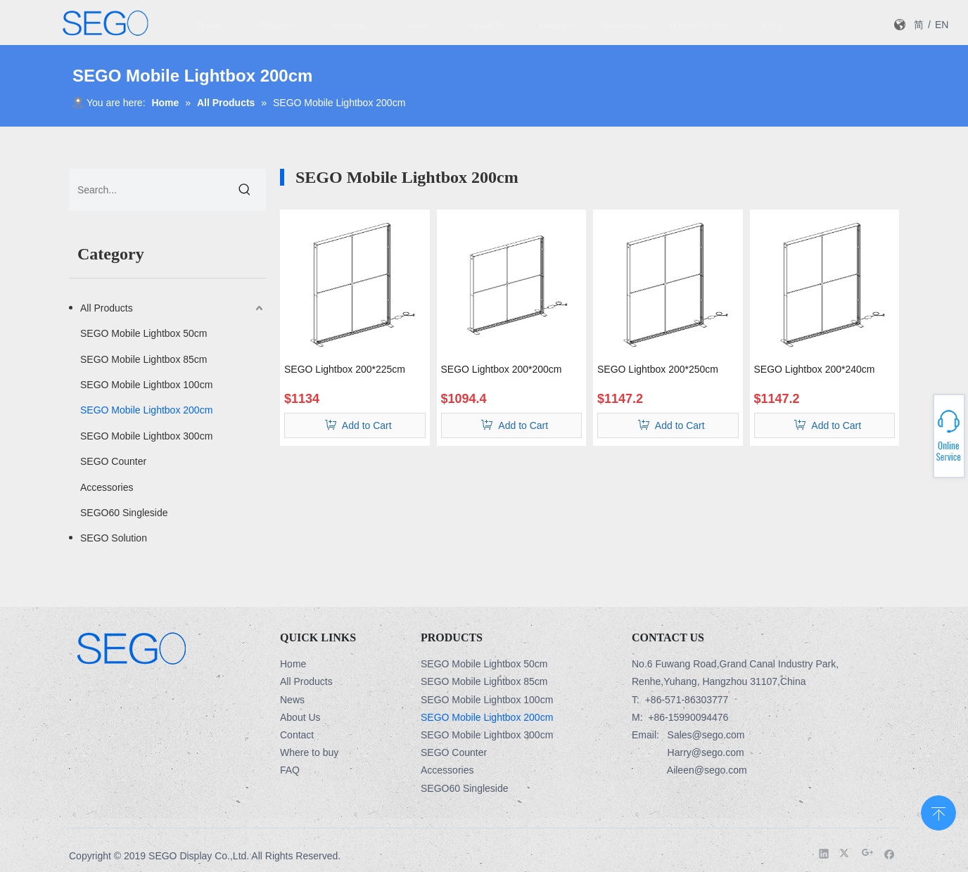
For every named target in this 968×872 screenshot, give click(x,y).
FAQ (290, 770)
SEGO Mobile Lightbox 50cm (144, 333)
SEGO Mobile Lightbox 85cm (144, 359)
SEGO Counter (113, 461)
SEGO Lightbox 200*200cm (501, 369)
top (938, 811)
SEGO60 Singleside (124, 512)
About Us (300, 717)
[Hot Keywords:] (245, 190)
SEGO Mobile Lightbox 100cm (146, 384)
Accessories (106, 487)
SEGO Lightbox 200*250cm (657, 369)
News (292, 699)
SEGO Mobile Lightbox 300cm (146, 436)
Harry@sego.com (706, 752)
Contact (297, 734)
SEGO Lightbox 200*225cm (344, 369)
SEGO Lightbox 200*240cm (814, 369)
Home (293, 663)
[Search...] (146, 190)
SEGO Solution (113, 538)
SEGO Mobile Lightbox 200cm (146, 410)
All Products (106, 308)
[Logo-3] (131, 647)
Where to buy (309, 752)
